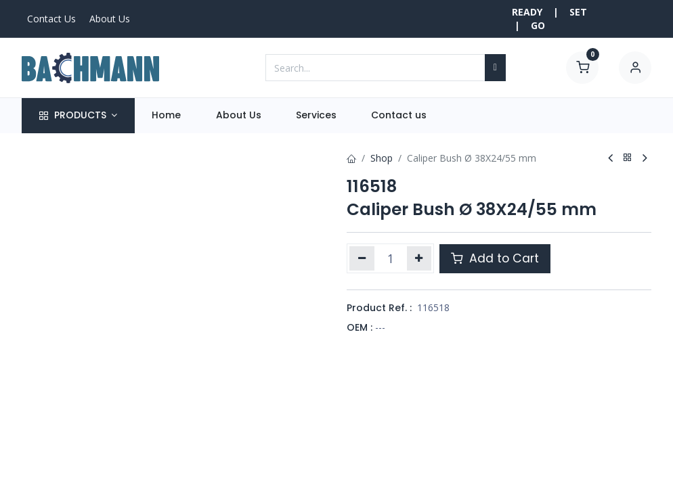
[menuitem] (166, 115)
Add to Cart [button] (495, 258)
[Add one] (419, 258)
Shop (381, 158)
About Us (109, 18)
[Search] (495, 67)
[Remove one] (361, 258)
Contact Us (51, 18)
